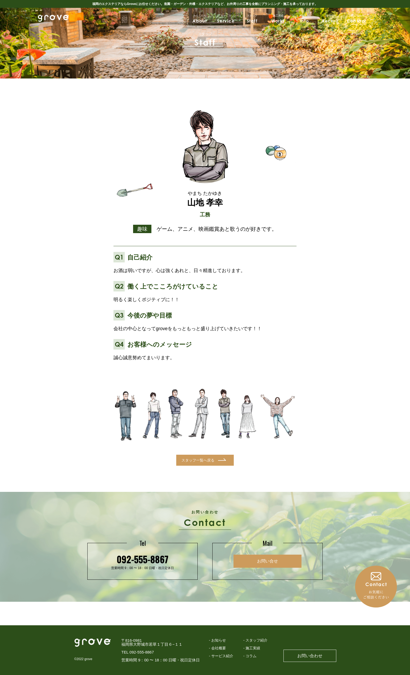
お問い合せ (267, 561)
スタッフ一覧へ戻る (197, 460)
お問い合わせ (309, 656)
